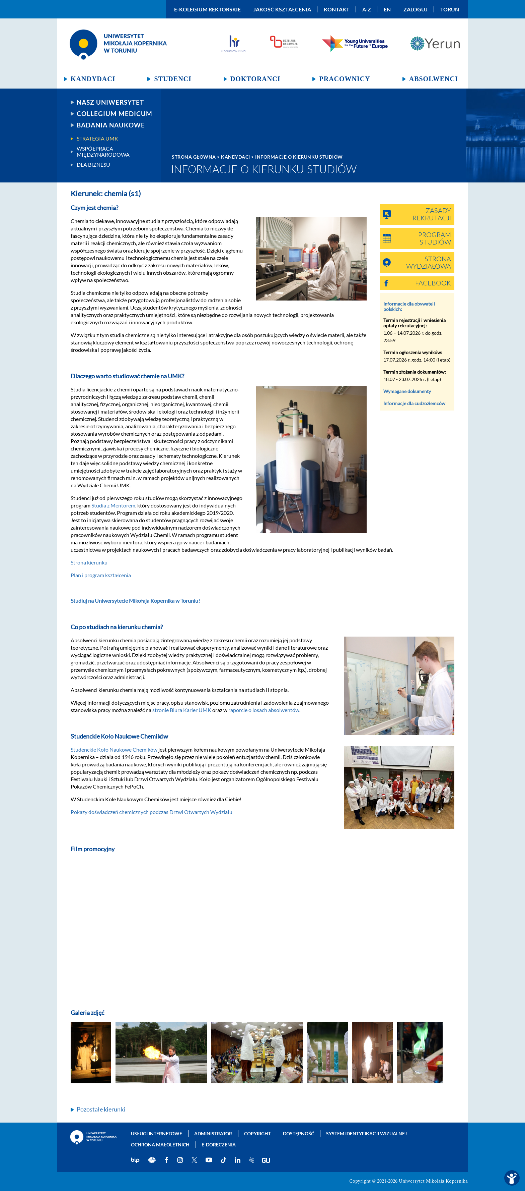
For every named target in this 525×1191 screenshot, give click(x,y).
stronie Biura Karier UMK (181, 710)
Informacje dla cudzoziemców (414, 403)
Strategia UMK (97, 139)
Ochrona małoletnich (160, 1144)
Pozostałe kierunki (101, 1109)
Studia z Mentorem (113, 505)
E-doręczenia (219, 1144)
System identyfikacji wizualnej (366, 1133)
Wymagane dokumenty (407, 391)
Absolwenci (433, 79)
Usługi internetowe (156, 1133)
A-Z (366, 9)
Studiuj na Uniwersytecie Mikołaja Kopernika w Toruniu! (135, 600)
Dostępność (298, 1133)
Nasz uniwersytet (110, 102)
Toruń (449, 9)
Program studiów (434, 239)
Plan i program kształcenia (101, 575)
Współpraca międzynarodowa (103, 152)
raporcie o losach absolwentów (263, 710)
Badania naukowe (111, 125)
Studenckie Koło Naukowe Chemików (114, 749)
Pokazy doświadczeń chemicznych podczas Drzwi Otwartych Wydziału (151, 812)
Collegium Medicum (114, 113)
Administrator (213, 1133)
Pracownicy (344, 79)
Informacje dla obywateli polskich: (409, 306)
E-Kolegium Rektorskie (207, 9)
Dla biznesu (93, 165)
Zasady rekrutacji (431, 215)
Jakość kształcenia (282, 9)
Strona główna (194, 157)
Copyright (257, 1133)
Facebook (433, 283)
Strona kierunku (89, 562)
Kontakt (337, 9)
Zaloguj (415, 9)
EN (387, 9)
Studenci (172, 79)
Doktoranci (255, 79)
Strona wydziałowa (428, 263)
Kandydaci (93, 79)
